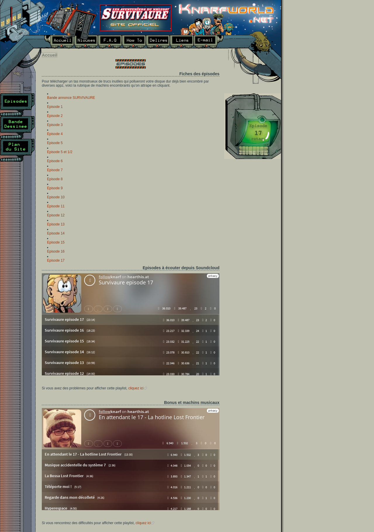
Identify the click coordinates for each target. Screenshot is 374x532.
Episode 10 (56, 197)
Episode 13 (56, 224)
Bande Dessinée (17, 127)
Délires (158, 42)
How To (134, 42)
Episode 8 (55, 179)
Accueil (59, 42)
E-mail (209, 42)
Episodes (17, 104)
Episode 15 (56, 242)
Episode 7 (55, 170)
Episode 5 (55, 143)
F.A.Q (110, 42)
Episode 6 (55, 161)
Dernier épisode (252, 126)
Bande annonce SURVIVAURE (71, 98)
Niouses (86, 42)
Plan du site (17, 150)
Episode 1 (55, 107)
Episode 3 (55, 125)
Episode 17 (56, 260)
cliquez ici (135, 388)
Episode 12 (56, 215)
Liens (182, 42)
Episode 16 (56, 251)
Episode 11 (56, 206)
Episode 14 (56, 233)
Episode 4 (55, 134)
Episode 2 (55, 116)
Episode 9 (55, 188)
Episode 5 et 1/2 (59, 152)
